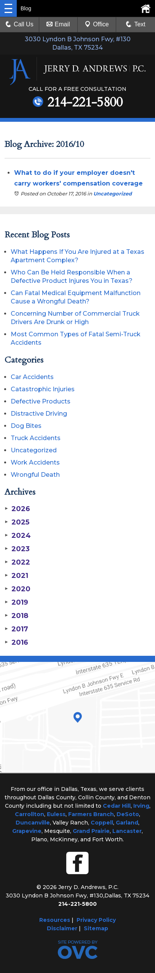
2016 (16, 642)
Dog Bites (26, 425)
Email (58, 24)
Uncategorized (112, 193)
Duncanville (33, 822)
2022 (17, 562)
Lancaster (127, 831)
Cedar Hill (117, 805)
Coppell (102, 822)
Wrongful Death (35, 474)
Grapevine (27, 831)
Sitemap (96, 928)
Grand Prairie (91, 831)
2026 (17, 509)
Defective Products (40, 401)
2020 (17, 589)
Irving (141, 805)
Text (139, 24)
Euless (56, 814)
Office (97, 24)
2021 (16, 575)
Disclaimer (62, 928)
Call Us (19, 24)
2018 (16, 616)
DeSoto (128, 814)
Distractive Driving (39, 413)
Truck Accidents (36, 438)
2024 (18, 535)
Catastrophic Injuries (43, 389)
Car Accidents (32, 377)
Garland (127, 822)
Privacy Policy (96, 920)
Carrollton (29, 814)
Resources (54, 920)
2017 (16, 629)
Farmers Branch (91, 814)
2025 (17, 522)
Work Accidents (35, 462)
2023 (17, 549)
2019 (16, 602)
